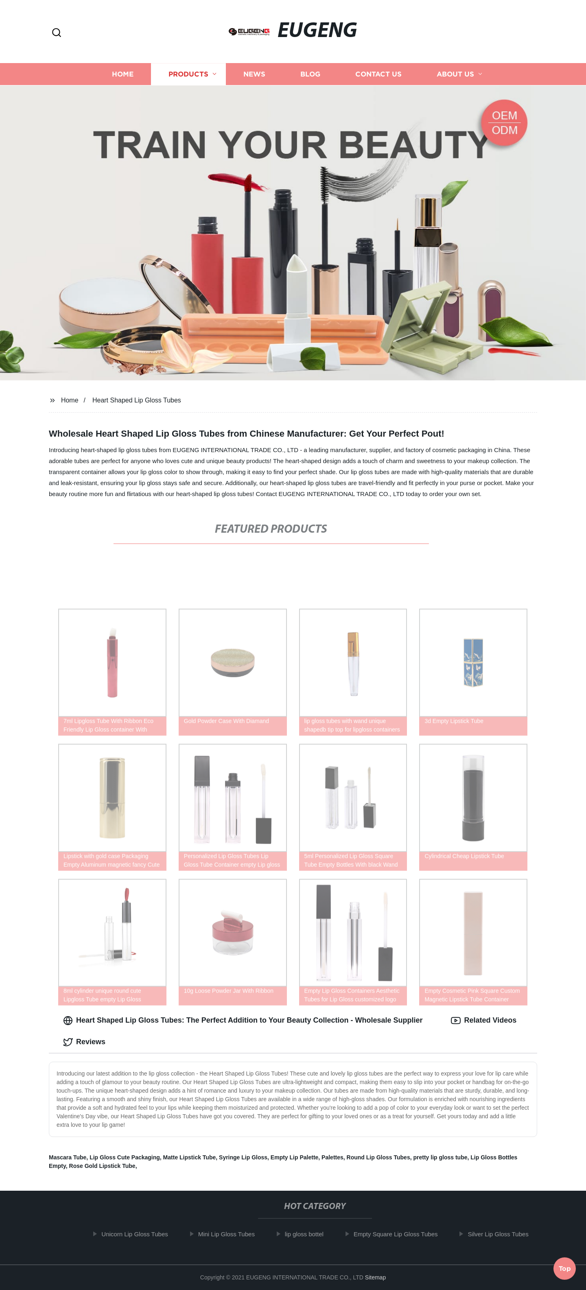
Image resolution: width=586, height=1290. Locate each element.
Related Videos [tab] (483, 1020)
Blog (310, 74)
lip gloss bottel (309, 1234)
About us (455, 74)
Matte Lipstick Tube (189, 1157)
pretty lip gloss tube (440, 1157)
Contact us (378, 74)
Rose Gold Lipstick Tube (102, 1166)
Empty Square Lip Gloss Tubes (401, 1234)
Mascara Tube (67, 1157)
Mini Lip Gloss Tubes (231, 1234)
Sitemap (375, 1277)
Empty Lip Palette (294, 1157)
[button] (56, 33)
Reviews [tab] (84, 1042)
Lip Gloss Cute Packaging (125, 1157)
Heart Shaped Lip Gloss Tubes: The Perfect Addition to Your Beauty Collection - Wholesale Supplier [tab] (242, 1020)
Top (565, 1268)
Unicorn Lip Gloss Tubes (140, 1234)
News (254, 74)
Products (188, 74)
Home (122, 74)
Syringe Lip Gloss (243, 1157)
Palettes (332, 1157)
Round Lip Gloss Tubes (378, 1157)
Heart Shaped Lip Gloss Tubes (136, 400)
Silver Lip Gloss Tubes (503, 1234)
